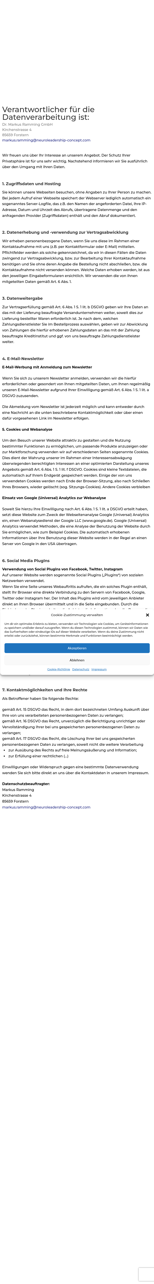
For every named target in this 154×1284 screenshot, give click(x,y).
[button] (147, 615)
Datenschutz (80, 669)
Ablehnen (77, 660)
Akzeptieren (76, 648)
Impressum (99, 669)
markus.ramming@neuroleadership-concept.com (46, 140)
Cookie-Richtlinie (58, 669)
